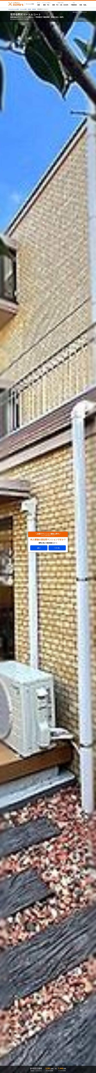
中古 (48, 5)
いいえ (57, 548)
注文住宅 (65, 5)
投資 (81, 5)
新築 (44, 5)
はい (39, 548)
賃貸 (38, 5)
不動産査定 (74, 5)
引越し (85, 5)
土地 (61, 5)
